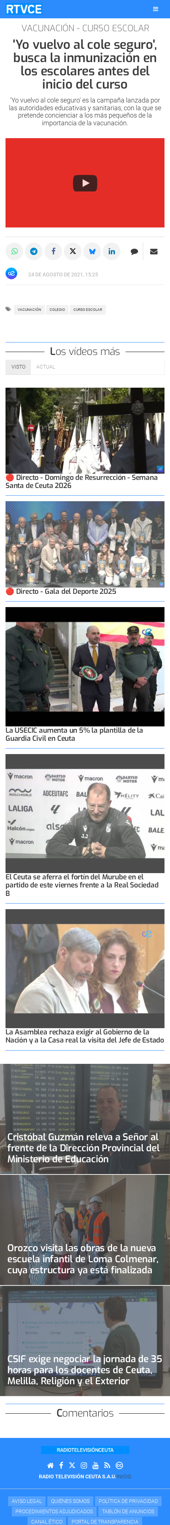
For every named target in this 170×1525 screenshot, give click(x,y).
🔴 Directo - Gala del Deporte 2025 (61, 591)
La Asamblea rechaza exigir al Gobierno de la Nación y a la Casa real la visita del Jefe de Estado (85, 1036)
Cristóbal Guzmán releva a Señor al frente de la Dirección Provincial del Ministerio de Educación (83, 1148)
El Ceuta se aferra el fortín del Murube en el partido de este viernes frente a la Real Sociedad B (82, 885)
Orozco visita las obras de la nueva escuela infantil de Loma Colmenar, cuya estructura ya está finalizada (82, 1259)
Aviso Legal (27, 1501)
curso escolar (87, 310)
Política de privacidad (128, 1501)
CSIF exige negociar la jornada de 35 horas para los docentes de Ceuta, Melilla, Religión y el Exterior (84, 1370)
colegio (57, 310)
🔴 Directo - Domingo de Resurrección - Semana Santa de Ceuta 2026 (82, 481)
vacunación (29, 310)
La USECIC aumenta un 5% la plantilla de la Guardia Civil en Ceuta (74, 734)
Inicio (123, 1476)
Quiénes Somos (70, 1501)
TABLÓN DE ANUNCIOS (128, 1511)
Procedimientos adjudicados (54, 1511)
